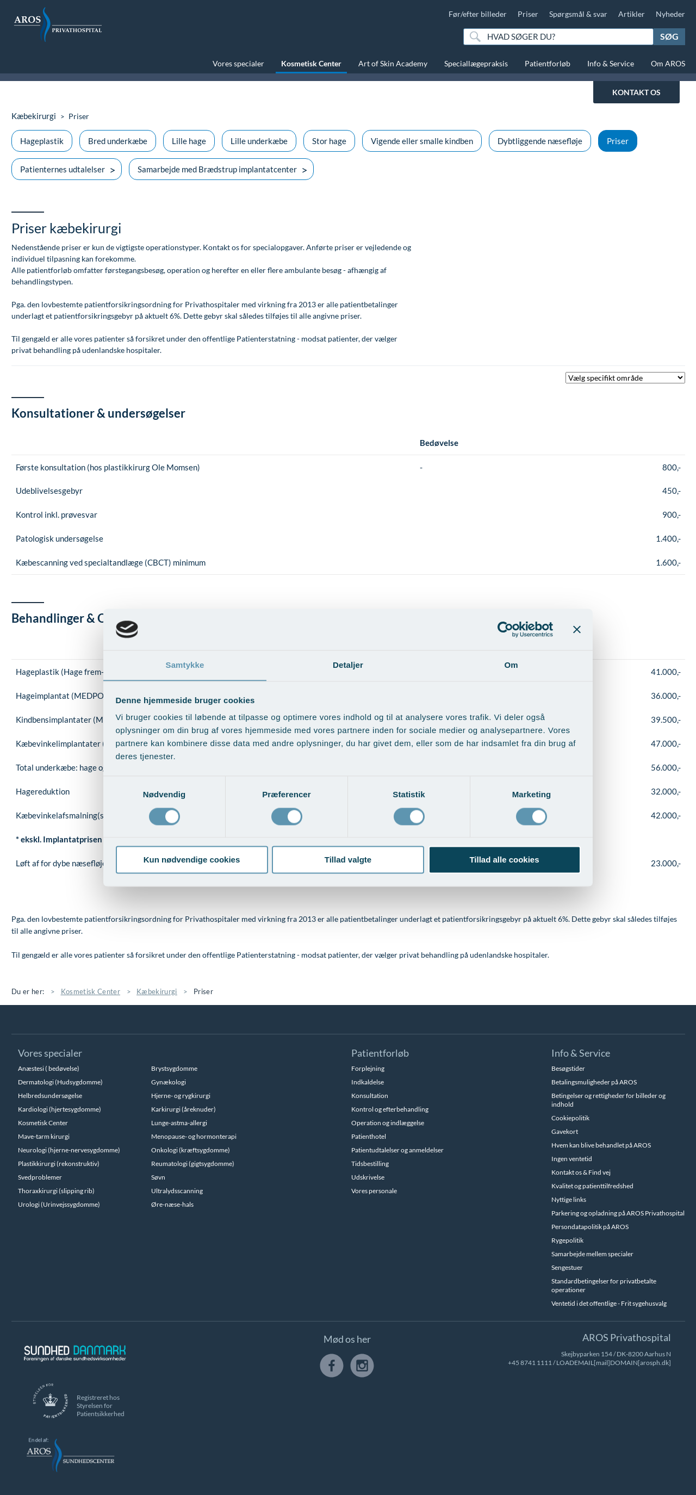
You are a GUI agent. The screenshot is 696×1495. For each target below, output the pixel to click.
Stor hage (329, 141)
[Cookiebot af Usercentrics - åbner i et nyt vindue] (505, 629)
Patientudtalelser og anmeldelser (397, 1150)
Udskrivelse (367, 1177)
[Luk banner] (577, 629)
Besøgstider (568, 1068)
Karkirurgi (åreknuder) (183, 1109)
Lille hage (189, 141)
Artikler (631, 13)
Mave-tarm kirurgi (44, 1136)
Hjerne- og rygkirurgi (180, 1095)
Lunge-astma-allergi (179, 1123)
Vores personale (374, 1191)
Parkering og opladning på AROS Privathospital (618, 1213)
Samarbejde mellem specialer (592, 1254)
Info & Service (610, 63)
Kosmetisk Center (311, 63)
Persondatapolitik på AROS (590, 1227)
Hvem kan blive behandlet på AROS (601, 1145)
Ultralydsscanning (177, 1191)
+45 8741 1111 (530, 1362)
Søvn (158, 1177)
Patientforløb (547, 63)
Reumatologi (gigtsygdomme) (192, 1163)
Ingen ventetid (571, 1159)
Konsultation (369, 1095)
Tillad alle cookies (504, 860)
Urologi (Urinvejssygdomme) (59, 1204)
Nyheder (670, 13)
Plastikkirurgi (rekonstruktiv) (59, 1163)
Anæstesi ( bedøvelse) (48, 1068)
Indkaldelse (367, 1082)
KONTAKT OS (636, 92)
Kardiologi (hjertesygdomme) (59, 1109)
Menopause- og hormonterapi (194, 1136)
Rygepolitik (567, 1240)
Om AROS (668, 63)
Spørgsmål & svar (578, 13)
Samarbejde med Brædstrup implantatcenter (217, 169)
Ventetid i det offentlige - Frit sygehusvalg (609, 1303)
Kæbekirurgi (32, 116)
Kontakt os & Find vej (581, 1172)
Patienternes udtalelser (62, 169)
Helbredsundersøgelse (50, 1095)
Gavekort (564, 1131)
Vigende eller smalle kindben (422, 141)
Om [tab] (511, 664)
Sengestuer (567, 1267)
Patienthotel (368, 1136)
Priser (528, 13)
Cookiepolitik (570, 1118)
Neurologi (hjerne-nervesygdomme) (69, 1150)
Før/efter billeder (478, 13)
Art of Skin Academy (392, 63)
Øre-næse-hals (172, 1204)
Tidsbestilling (370, 1163)
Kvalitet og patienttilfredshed (592, 1186)
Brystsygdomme (174, 1068)
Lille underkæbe (259, 141)
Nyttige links (568, 1199)
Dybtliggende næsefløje (540, 141)
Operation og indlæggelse (387, 1123)
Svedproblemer (40, 1177)
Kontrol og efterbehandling (389, 1109)
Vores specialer (238, 63)
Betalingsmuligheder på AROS (594, 1082)
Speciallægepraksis (476, 63)
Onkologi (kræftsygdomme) (190, 1150)
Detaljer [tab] (348, 664)
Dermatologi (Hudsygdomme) (60, 1082)
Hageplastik (42, 141)
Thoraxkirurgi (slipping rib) (56, 1191)
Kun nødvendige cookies (192, 860)
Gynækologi (168, 1082)
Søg (669, 36)
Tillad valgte (348, 860)
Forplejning (367, 1068)
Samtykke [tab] (185, 664)
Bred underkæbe (117, 141)
